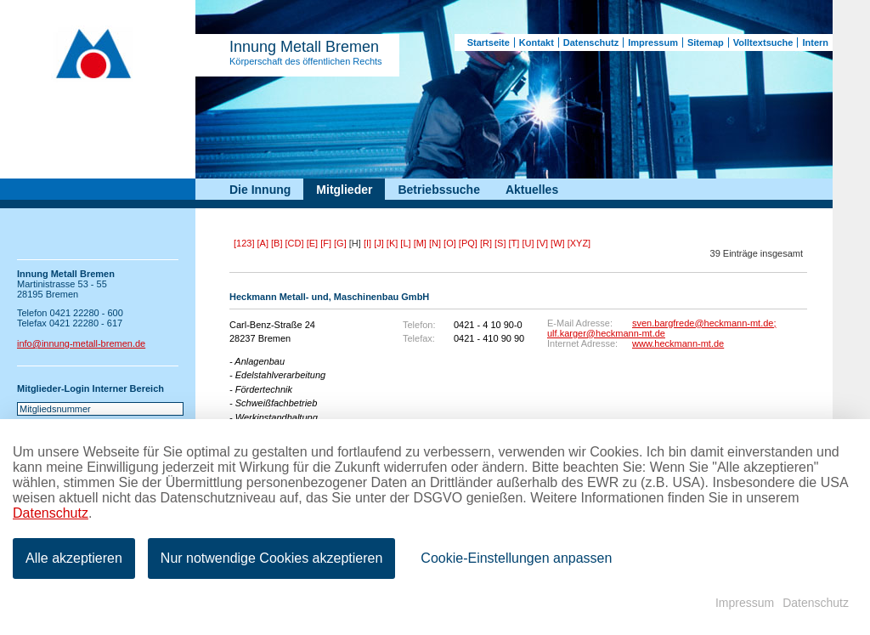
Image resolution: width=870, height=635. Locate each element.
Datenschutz (591, 42)
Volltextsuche (763, 42)
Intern (815, 42)
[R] (486, 243)
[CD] (294, 243)
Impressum (653, 42)
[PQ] (468, 243)
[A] (262, 243)
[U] (528, 243)
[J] (379, 243)
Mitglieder (344, 189)
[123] (244, 243)
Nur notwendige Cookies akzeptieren (271, 558)
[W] (558, 243)
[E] (312, 243)
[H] (355, 243)
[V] (542, 243)
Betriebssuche (438, 189)
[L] (405, 243)
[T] (514, 243)
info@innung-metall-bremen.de (81, 343)
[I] (367, 243)
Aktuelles (532, 189)
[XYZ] (579, 243)
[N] (435, 243)
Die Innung (260, 189)
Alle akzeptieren (73, 558)
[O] (449, 243)
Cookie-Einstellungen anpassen (516, 558)
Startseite (488, 42)
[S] (500, 243)
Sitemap (705, 42)
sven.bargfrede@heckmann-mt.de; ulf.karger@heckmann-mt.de (662, 328)
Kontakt (536, 42)
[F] (325, 243)
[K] (392, 243)
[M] (420, 243)
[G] (340, 243)
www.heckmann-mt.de (678, 343)
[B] (276, 243)
